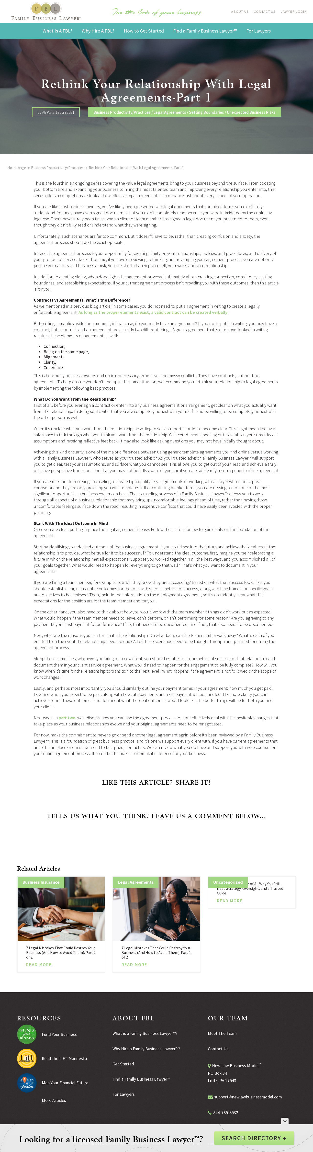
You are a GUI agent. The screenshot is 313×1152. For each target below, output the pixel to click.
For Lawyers (123, 1093)
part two (67, 718)
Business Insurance (40, 882)
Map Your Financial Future (65, 1082)
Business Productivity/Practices (122, 112)
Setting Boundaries (206, 112)
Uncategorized (228, 882)
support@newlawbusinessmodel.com (248, 1096)
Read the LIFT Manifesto (65, 1058)
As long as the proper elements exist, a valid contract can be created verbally (152, 312)
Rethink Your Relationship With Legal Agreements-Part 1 (137, 167)
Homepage (16, 167)
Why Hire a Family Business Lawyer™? (146, 1048)
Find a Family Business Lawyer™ (141, 1078)
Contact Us (264, 11)
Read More (39, 964)
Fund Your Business (59, 1034)
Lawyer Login (293, 11)
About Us (238, 11)
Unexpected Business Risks (251, 112)
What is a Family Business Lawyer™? (145, 1033)
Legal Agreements (170, 112)
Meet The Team (222, 1033)
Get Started (123, 1063)
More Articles (54, 1100)
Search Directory (254, 1138)
